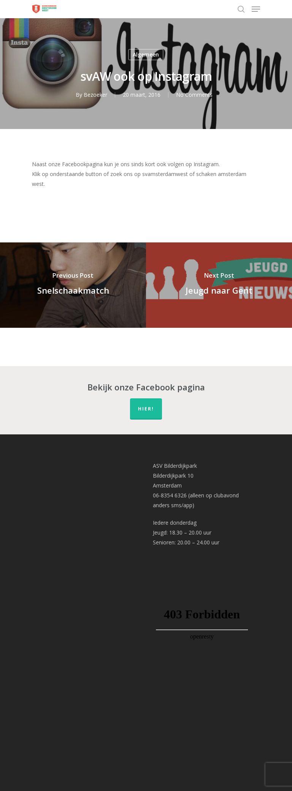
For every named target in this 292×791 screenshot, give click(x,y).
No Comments (194, 94)
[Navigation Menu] (256, 9)
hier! (146, 409)
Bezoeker (95, 94)
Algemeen (146, 54)
